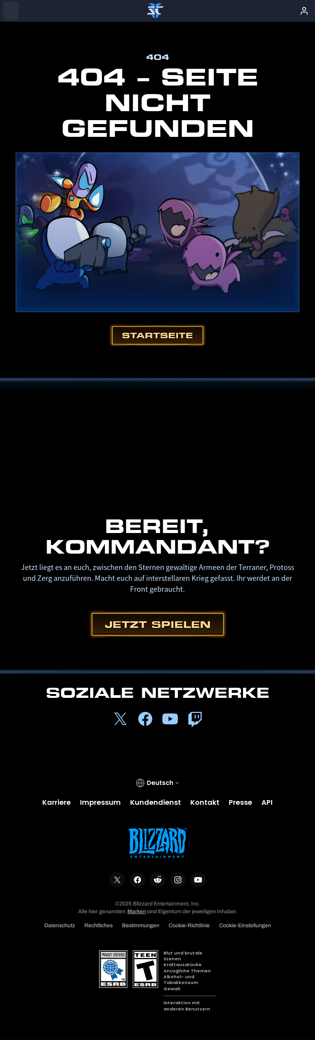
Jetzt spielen (158, 624)
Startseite (157, 335)
